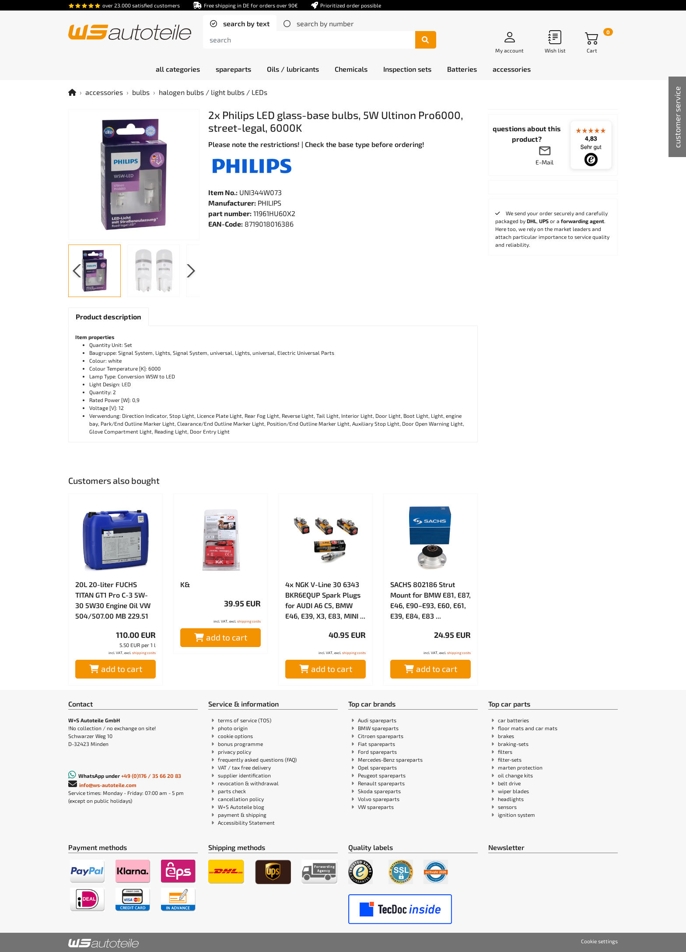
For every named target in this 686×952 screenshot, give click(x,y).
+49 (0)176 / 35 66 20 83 (151, 776)
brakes (506, 736)
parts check (232, 791)
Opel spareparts (377, 767)
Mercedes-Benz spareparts (390, 759)
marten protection (520, 767)
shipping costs (144, 653)
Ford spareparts (377, 752)
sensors (507, 807)
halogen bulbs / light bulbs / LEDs (213, 92)
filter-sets (510, 759)
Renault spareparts (381, 783)
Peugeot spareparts (382, 775)
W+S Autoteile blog (241, 807)
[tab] (239, 23)
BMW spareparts (378, 728)
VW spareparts (376, 807)
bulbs (141, 92)
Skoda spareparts (379, 791)
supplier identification (244, 775)
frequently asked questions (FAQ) (257, 759)
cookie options (235, 736)
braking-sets (513, 744)
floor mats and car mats (527, 728)
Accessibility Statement (246, 822)
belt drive (509, 783)
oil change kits (515, 775)
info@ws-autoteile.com (107, 785)
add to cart (115, 669)
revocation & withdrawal (248, 783)
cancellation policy (241, 799)
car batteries (513, 720)
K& (185, 584)
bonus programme (240, 744)
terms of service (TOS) (244, 720)
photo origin (233, 728)
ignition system (516, 815)
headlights (511, 799)
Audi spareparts (377, 720)
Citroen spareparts (380, 736)
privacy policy (234, 752)
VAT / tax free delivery (244, 767)
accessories (104, 92)
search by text (245, 23)
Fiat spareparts (376, 744)
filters (505, 752)
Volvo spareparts (378, 799)
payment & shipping (242, 815)
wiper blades (513, 791)
